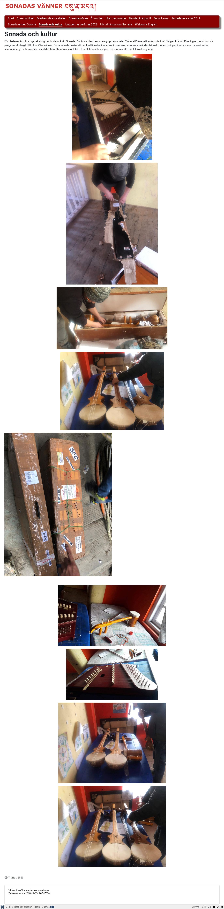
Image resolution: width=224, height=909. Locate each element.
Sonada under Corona (22, 24)
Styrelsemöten (78, 18)
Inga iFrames (112, 894)
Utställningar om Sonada (116, 24)
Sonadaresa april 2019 (186, 18)
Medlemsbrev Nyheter (51, 18)
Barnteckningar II (140, 18)
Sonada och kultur (50, 24)
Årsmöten (97, 18)
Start (11, 18)
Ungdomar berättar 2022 (81, 24)
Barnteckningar (116, 18)
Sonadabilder (25, 18)
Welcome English (146, 24)
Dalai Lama (161, 18)
